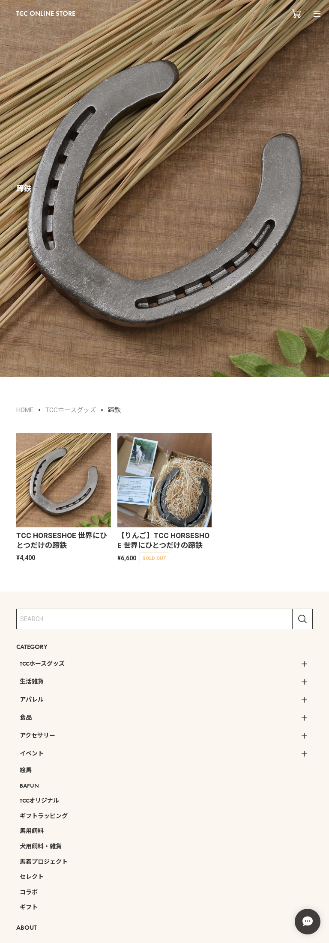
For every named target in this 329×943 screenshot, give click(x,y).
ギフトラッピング (44, 816)
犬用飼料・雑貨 (41, 846)
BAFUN (29, 785)
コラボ (29, 892)
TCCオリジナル (39, 800)
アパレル (32, 699)
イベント (32, 753)
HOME (24, 410)
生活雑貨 (32, 681)
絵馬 (26, 770)
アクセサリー (37, 735)
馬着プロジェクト (44, 862)
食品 (26, 717)
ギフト (29, 907)
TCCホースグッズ (42, 663)
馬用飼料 (32, 831)
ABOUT (26, 927)
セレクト (32, 877)
